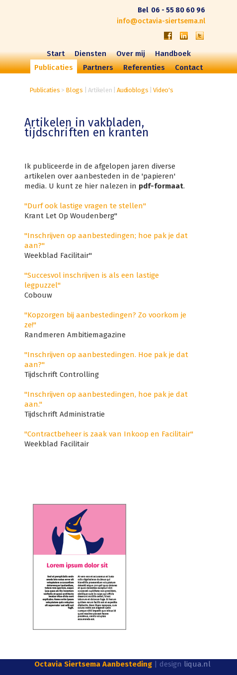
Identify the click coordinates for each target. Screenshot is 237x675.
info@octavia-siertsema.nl (161, 21)
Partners (98, 67)
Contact (189, 67)
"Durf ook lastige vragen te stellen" (85, 205)
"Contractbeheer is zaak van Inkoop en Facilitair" (108, 434)
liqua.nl (197, 664)
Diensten (90, 53)
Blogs (74, 90)
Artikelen (100, 90)
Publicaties (44, 90)
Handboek (173, 53)
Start (56, 53)
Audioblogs (132, 90)
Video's (163, 90)
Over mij (130, 53)
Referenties (144, 67)
